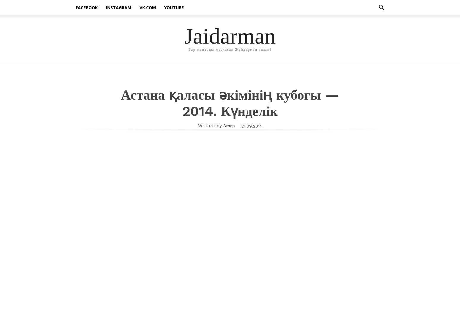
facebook (87, 7)
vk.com (148, 7)
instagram (118, 7)
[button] (381, 8)
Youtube (174, 7)
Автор (229, 125)
